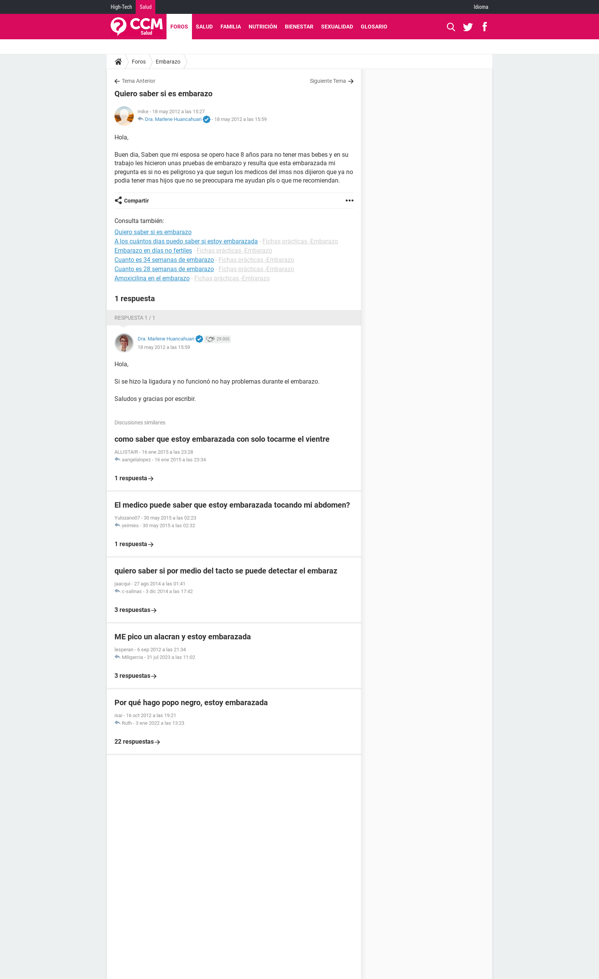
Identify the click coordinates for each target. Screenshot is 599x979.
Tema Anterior (138, 81)
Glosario (374, 26)
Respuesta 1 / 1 (134, 318)
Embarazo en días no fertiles (153, 250)
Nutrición (263, 26)
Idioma (481, 7)
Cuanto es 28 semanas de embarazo (164, 269)
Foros (179, 26)
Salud (145, 7)
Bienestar (299, 26)
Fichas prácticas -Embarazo (300, 241)
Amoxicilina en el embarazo (152, 278)
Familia (230, 26)
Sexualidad (337, 26)
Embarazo (168, 62)
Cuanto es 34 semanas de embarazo (164, 259)
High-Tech (121, 7)
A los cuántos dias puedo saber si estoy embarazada (186, 241)
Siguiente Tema (328, 81)
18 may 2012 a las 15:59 (240, 119)
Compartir (136, 201)
